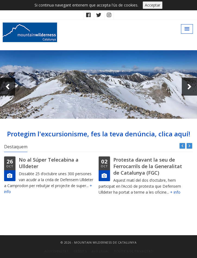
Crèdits (80, 251)
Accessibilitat (56, 251)
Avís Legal (100, 251)
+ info (175, 192)
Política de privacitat (133, 251)
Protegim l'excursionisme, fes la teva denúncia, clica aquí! (98, 133)
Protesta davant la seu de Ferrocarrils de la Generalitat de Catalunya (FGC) (147, 166)
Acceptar (152, 5)
